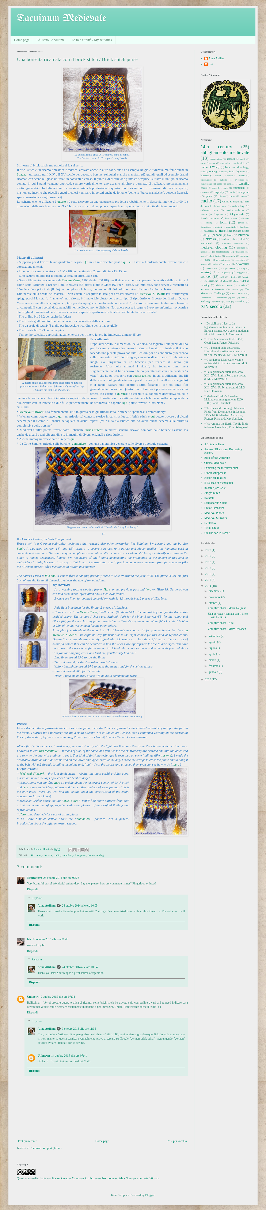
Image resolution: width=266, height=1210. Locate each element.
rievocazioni (211, 268)
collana (221, 196)
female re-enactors (210, 218)
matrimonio (207, 243)
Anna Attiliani (47, 905)
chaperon (244, 192)
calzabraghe (206, 183)
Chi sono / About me (50, 40)
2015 (208, 579)
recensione (240, 260)
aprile (212, 654)
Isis (29, 939)
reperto (204, 264)
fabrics (204, 214)
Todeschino (206, 297)
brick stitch (93, 430)
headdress (209, 230)
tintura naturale (237, 293)
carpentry (219, 192)
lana (235, 239)
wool (228, 301)
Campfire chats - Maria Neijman (227, 608)
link (77, 855)
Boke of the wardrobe (217, 457)
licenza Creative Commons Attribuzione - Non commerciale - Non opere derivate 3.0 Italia (106, 1178)
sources (206, 277)
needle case (206, 251)
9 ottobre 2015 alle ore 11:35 (79, 1028)
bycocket (239, 179)
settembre (215, 636)
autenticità (225, 163)
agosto (213, 642)
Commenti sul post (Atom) (46, 1148)
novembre (215, 597)
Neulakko (210, 523)
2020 (208, 550)
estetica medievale (235, 210)
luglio (212, 648)
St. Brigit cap (211, 280)
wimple (218, 301)
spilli (222, 277)
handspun (244, 227)
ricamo (91, 855)
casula (232, 192)
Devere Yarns (71, 280)
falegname (219, 214)
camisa (230, 183)
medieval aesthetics (232, 243)
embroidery (67, 855)
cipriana (209, 196)
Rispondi (32, 889)
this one (50, 575)
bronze (230, 175)
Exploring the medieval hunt (221, 467)
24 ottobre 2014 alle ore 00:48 (50, 939)
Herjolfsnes (226, 230)
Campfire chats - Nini (221, 623)
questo (61, 201)
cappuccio (239, 187)
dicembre (214, 591)
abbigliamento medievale (225, 152)
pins (203, 256)
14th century (35, 855)
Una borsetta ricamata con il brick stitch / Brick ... (228, 615)
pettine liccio (239, 251)
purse (83, 855)
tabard (225, 281)
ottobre (213, 603)
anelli (242, 159)
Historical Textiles (215, 477)
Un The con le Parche (217, 533)
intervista (210, 239)
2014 (208, 586)
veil (234, 297)
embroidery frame (210, 210)
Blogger (150, 1195)
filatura (245, 218)
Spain (20, 548)
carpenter (205, 192)
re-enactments (223, 260)
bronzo (242, 175)
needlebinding (222, 251)
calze (219, 183)
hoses (230, 235)
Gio (211, 64)
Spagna (21, 174)
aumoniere (79, 443)
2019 (208, 556)
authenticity (240, 163)
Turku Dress (211, 527)
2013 (208, 679)
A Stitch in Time (214, 444)
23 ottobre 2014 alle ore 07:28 (61, 877)
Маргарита (34, 877)
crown (243, 196)
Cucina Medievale (215, 462)
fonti (223, 222)
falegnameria (237, 214)
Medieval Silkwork (152, 293)
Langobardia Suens (215, 502)
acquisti (231, 158)
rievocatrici (242, 264)
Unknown (33, 996)
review (215, 264)
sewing (100, 855)
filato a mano (231, 218)
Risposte (36, 898)
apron (203, 163)
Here (107, 589)
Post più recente (27, 1141)
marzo (213, 660)
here (148, 589)
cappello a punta (220, 188)
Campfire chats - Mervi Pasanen (227, 628)
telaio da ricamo (224, 285)
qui (126, 262)
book (242, 171)
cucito (57, 855)
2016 (208, 574)
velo (243, 297)
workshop (240, 301)
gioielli (218, 227)
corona (232, 196)
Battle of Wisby (210, 167)
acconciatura (216, 159)
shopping (225, 272)
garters (241, 222)
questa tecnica (142, 375)
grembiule (231, 227)
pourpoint (244, 256)
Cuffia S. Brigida (231, 201)
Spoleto (245, 277)
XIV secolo (211, 306)
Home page (21, 40)
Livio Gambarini (214, 507)
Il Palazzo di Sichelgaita (218, 482)
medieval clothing (214, 247)
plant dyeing (215, 256)
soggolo (240, 272)
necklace (241, 247)
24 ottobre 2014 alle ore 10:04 (80, 967)
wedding (205, 301)
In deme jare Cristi (215, 487)
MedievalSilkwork (31, 412)
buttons (223, 179)
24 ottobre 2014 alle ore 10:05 (80, 905)
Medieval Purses (214, 513)
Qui (85, 262)
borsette (48, 855)
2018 (208, 562)
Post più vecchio (177, 1141)
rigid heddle (229, 268)
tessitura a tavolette (212, 289)
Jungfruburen (212, 493)
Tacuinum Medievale (61, 18)
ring (243, 268)
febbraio (214, 665)
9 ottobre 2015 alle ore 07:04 (58, 996)
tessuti (235, 289)
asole (212, 163)
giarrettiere (206, 227)
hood (219, 235)
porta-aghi (230, 256)
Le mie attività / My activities (92, 40)
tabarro (235, 281)
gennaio (214, 672)
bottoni (218, 175)
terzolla (241, 285)
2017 (208, 568)
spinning (233, 277)
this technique (48, 751)
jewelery (225, 239)
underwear (222, 297)
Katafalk (209, 498)
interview (243, 235)
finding (209, 222)
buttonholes (206, 179)
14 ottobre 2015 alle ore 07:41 (69, 1055)
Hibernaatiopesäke (215, 473)
